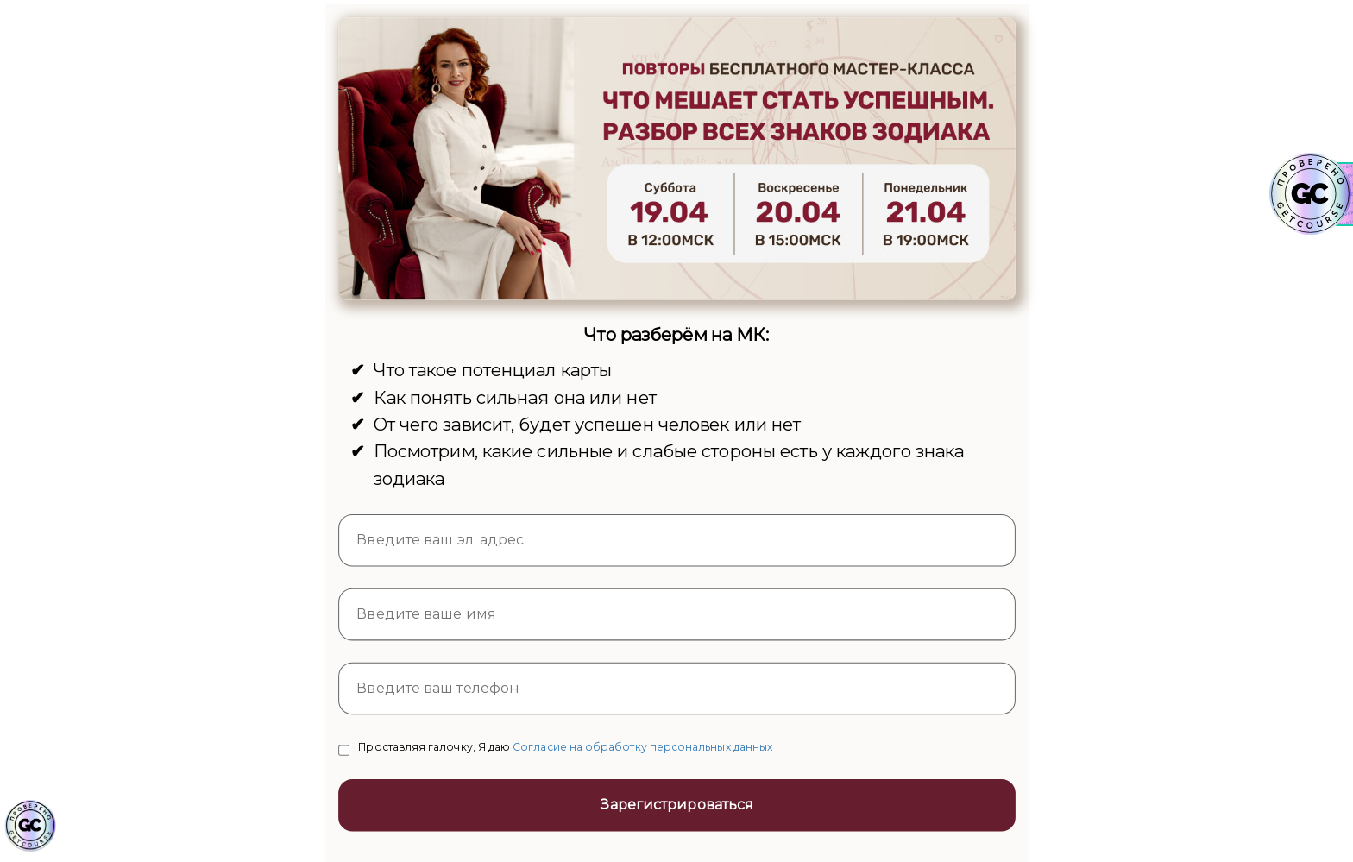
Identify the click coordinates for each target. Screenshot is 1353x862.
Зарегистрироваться (676, 804)
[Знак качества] (30, 826)
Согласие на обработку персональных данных (642, 745)
